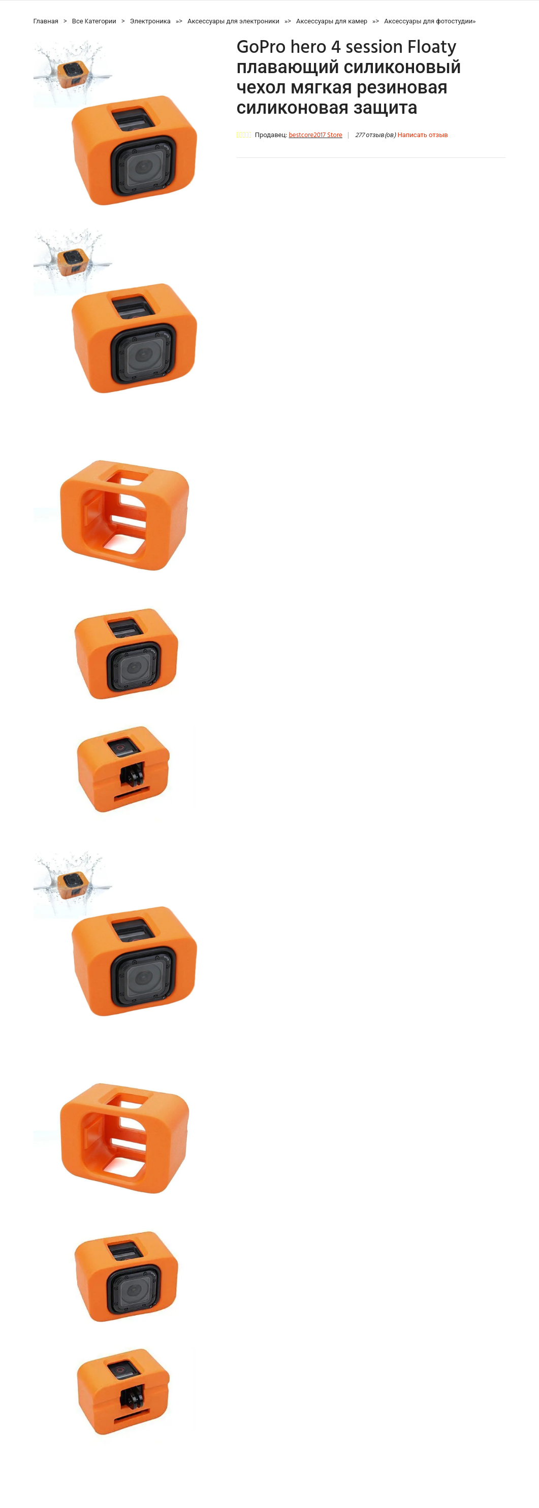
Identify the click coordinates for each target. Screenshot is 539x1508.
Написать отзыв (422, 135)
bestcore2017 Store (315, 135)
